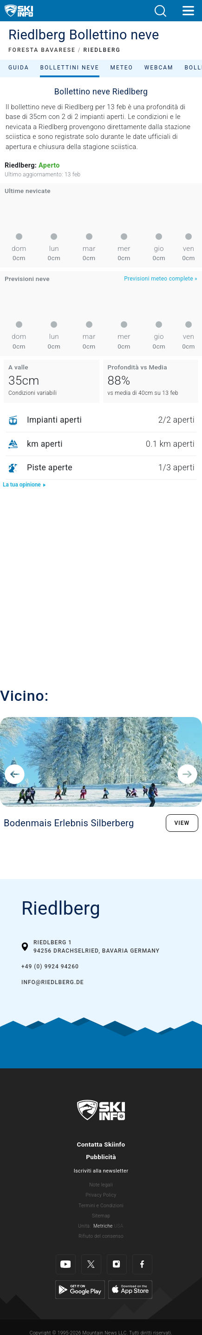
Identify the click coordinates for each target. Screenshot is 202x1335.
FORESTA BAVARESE (42, 50)
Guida (18, 67)
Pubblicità (101, 1156)
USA (118, 1226)
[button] (160, 10)
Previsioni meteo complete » (160, 278)
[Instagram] (117, 1264)
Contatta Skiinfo (101, 1144)
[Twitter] (91, 1264)
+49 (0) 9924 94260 (50, 966)
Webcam (159, 67)
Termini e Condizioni (101, 1205)
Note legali (101, 1184)
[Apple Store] (130, 1289)
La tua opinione (24, 484)
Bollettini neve (69, 67)
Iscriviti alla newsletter (101, 1171)
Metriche (103, 1226)
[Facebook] (142, 1264)
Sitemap (101, 1215)
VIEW (182, 823)
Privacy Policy (101, 1195)
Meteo (122, 67)
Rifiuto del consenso (101, 1236)
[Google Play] (80, 1289)
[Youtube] (66, 1264)
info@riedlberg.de (52, 982)
